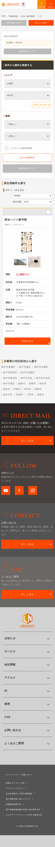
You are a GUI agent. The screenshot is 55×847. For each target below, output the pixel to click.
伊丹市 (27, 389)
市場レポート (27, 775)
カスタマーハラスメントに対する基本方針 (24, 815)
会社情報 (10, 664)
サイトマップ (11, 775)
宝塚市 (19, 394)
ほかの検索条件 (27, 157)
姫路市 (21, 383)
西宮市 (6, 389)
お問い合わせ (12, 730)
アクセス (10, 677)
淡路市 (40, 394)
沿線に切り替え (40, 105)
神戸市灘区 (25, 367)
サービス (10, 651)
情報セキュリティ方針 (15, 783)
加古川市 (7, 394)
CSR (7, 717)
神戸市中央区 (43, 378)
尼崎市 (32, 383)
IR (5, 690)
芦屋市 (17, 389)
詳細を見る (27, 341)
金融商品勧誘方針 (13, 804)
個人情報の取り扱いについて (18, 799)
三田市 (30, 394)
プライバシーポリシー (15, 788)
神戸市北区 (26, 378)
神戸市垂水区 (10, 378)
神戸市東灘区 (8, 367)
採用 (7, 703)
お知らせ (10, 638)
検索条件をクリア (27, 51)
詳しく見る (27, 440)
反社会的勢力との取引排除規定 (19, 794)
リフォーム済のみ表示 (21, 148)
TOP (3, 16)
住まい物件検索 (28, 16)
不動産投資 (13, 16)
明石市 (42, 383)
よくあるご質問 (14, 743)
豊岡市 (38, 389)
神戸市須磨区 (28, 372)
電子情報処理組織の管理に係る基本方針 (23, 809)
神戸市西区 (9, 383)
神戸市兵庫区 (41, 367)
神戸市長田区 (10, 372)
